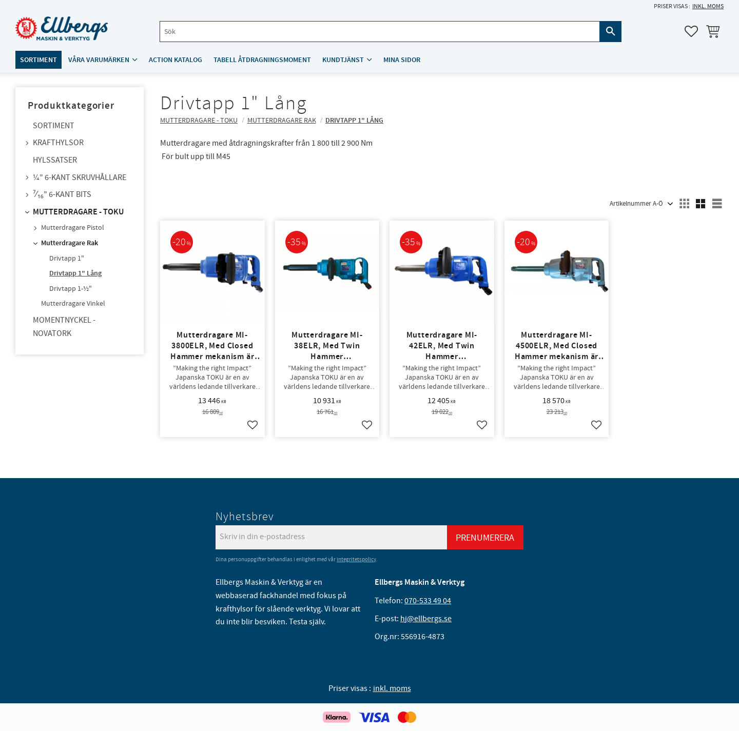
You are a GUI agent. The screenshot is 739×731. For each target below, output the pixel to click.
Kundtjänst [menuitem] (343, 60)
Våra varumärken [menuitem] (98, 60)
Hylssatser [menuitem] (55, 160)
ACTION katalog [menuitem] (175, 60)
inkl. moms (708, 6)
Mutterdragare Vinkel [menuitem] (73, 303)
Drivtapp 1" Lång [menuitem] (75, 273)
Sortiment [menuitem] (38, 60)
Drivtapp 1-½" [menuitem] (70, 288)
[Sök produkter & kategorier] (380, 31)
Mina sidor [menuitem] (401, 60)
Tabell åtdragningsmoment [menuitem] (262, 60)
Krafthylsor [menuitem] (58, 142)
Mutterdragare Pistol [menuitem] (72, 227)
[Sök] (610, 31)
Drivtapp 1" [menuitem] (66, 258)
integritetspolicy (356, 559)
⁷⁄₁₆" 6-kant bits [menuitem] (62, 194)
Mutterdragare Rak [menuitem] (69, 243)
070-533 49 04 (427, 601)
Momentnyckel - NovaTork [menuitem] (64, 327)
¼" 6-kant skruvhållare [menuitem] (79, 177)
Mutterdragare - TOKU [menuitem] (78, 212)
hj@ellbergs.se (426, 619)
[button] (691, 31)
